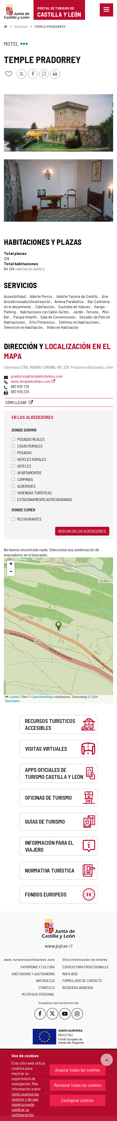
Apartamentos (26, 472)
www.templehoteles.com (33, 381)
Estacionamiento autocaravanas (42, 499)
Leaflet (11, 697)
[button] (11, 564)
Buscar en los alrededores (82, 531)
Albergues (24, 486)
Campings (22, 479)
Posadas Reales (28, 439)
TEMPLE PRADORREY (49, 26)
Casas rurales (27, 445)
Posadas (22, 452)
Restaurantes (26, 518)
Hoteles (21, 465)
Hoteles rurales (29, 459)
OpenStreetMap (42, 697)
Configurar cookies (77, 1100)
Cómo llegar (16, 402)
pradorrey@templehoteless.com (37, 376)
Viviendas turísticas (32, 492)
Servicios (21, 26)
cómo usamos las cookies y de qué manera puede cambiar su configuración (25, 1104)
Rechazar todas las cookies (77, 1085)
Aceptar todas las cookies (77, 1070)
